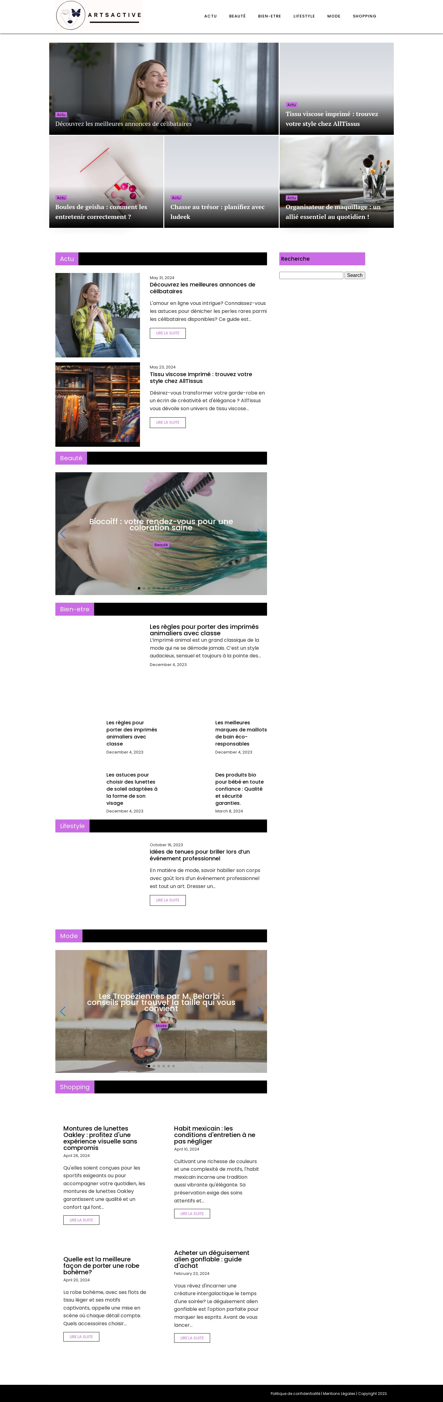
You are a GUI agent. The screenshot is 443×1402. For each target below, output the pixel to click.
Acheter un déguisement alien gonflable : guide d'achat (211, 1259)
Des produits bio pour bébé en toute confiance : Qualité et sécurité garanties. (239, 789)
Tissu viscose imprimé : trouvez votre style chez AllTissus (201, 377)
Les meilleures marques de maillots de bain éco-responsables (241, 733)
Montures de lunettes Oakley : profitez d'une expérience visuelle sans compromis (100, 1138)
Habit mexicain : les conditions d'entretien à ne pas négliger (214, 1135)
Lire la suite (167, 333)
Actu (210, 16)
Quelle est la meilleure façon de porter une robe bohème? (101, 1265)
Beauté (237, 16)
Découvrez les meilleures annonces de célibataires (123, 123)
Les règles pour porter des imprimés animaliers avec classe (204, 629)
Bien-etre (269, 16)
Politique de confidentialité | (297, 1393)
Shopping (365, 16)
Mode (334, 16)
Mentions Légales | (340, 1393)
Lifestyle (304, 16)
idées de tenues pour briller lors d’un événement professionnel (200, 855)
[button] (139, 588)
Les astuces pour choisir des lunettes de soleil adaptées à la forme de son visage (132, 789)
